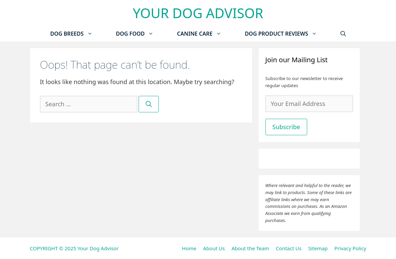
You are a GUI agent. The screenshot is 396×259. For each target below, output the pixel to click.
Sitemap (318, 248)
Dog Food (141, 33)
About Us (214, 248)
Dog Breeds (77, 33)
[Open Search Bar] (343, 33)
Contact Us (288, 248)
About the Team (250, 248)
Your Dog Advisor (198, 13)
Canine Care (205, 33)
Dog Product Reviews (287, 33)
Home (189, 248)
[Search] (149, 104)
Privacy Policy (350, 248)
